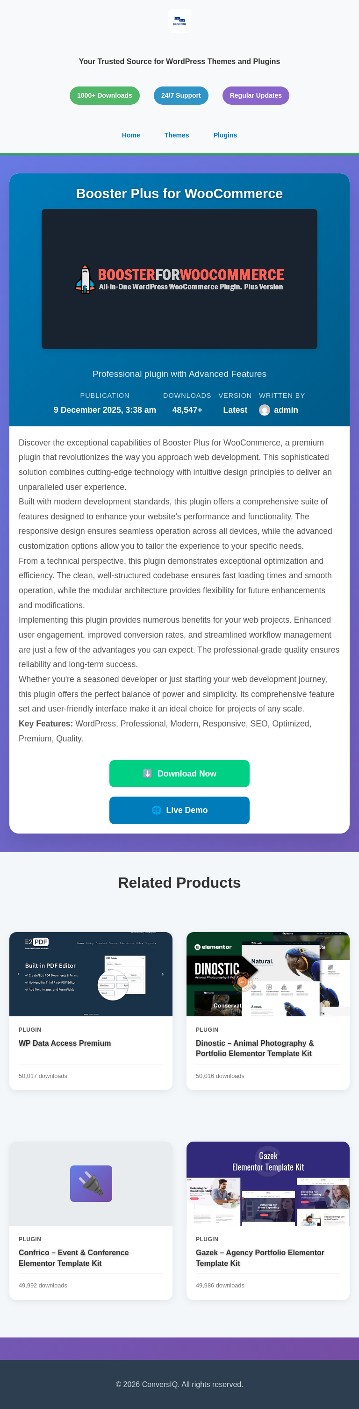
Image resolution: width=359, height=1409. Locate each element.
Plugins (225, 135)
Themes (177, 135)
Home (131, 135)
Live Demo (179, 810)
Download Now (179, 773)
